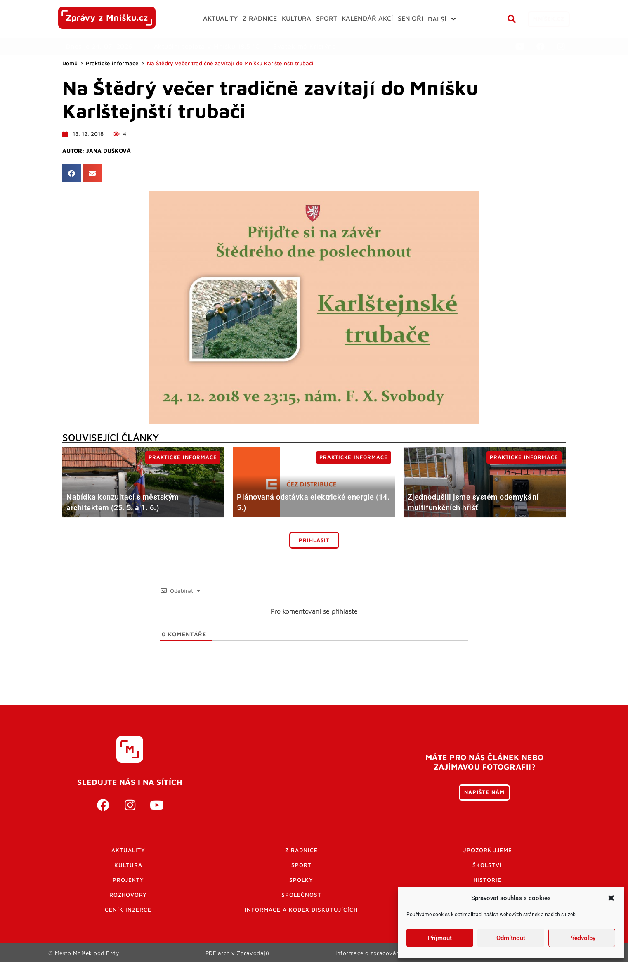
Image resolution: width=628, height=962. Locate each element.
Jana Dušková (108, 150)
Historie (487, 880)
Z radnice (301, 850)
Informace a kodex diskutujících (301, 909)
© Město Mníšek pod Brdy (84, 952)
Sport (301, 865)
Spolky (301, 880)
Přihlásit (314, 540)
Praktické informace (112, 63)
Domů (70, 63)
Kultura (128, 865)
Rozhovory (128, 894)
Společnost (301, 894)
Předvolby (581, 938)
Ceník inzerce (128, 909)
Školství (487, 865)
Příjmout (440, 938)
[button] (611, 898)
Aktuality (128, 850)
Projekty (128, 880)
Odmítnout (510, 938)
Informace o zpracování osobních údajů (390, 952)
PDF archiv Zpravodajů (237, 952)
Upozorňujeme (487, 850)
